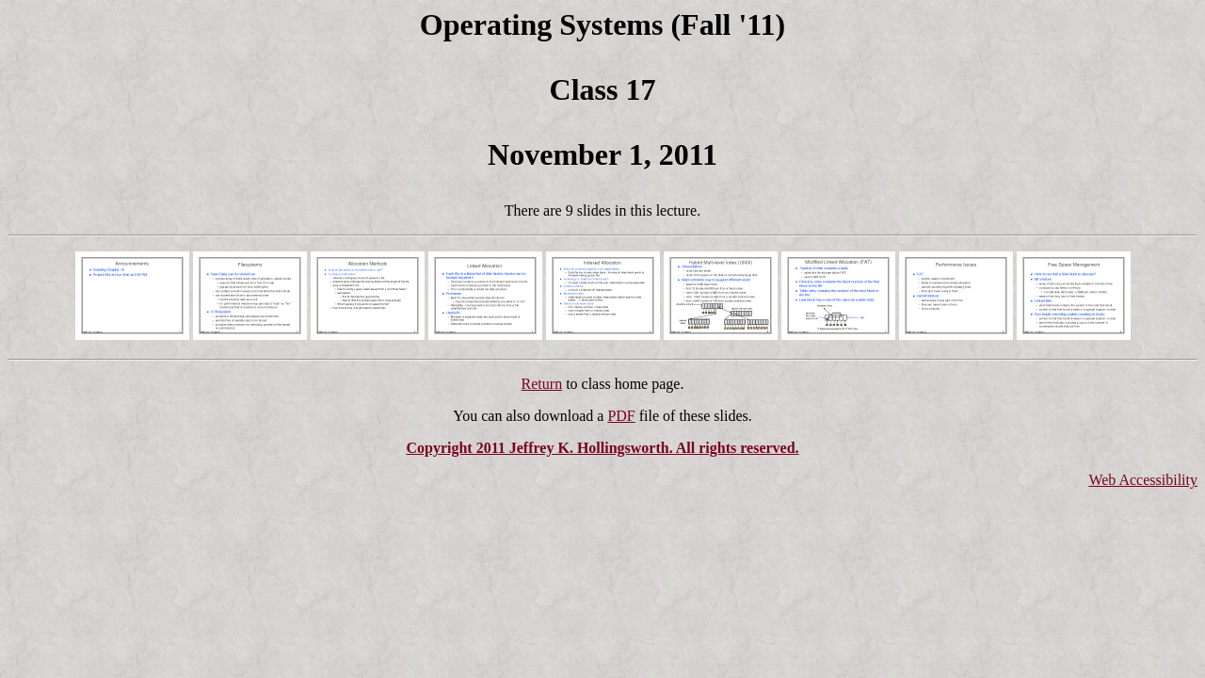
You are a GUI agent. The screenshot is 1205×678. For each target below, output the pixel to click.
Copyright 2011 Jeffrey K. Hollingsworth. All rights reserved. (602, 448)
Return (542, 384)
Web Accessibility (1142, 480)
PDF (621, 416)
